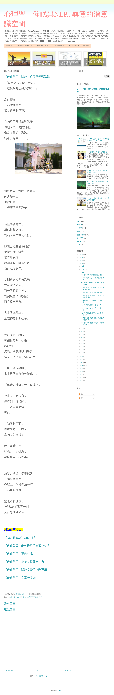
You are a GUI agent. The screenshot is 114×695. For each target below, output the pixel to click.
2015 (81, 377)
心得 (78, 245)
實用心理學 (81, 235)
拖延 (78, 231)
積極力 (79, 224)
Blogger (60, 690)
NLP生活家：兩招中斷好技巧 (91, 305)
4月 (82, 343)
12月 (83, 266)
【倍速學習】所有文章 (43, 45)
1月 (82, 352)
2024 (81, 260)
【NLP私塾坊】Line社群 (19, 537)
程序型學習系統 (32, 597)
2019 (81, 365)
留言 (81, 398)
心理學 (79, 228)
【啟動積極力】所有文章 (24, 45)
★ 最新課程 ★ (59, 45)
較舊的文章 (67, 670)
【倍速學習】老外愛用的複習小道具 (27, 545)
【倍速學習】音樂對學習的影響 (92, 292)
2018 (81, 368)
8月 (82, 331)
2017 (81, 371)
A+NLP (79, 241)
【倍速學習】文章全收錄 (20, 577)
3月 (82, 346)
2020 (81, 362)
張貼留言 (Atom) (41, 676)
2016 (81, 374)
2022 (81, 356)
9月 (82, 328)
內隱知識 (12, 597)
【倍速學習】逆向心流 (18, 553)
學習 (40, 597)
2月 (82, 349)
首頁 (38, 670)
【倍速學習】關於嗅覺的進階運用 (25, 569)
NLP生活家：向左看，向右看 (97, 152)
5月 (82, 340)
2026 (81, 254)
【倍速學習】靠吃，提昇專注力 (24, 561)
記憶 (24, 597)
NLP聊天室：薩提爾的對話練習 (91, 275)
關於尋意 (86, 45)
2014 (81, 380)
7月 (82, 334)
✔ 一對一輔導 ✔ (74, 45)
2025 (81, 257)
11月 (83, 269)
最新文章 (9, 45)
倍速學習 (19, 597)
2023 (81, 263)
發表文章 (83, 394)
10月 (83, 272)
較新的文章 (10, 670)
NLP (78, 221)
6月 (82, 337)
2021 (81, 359)
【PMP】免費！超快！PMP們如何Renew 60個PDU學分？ (98, 140)
